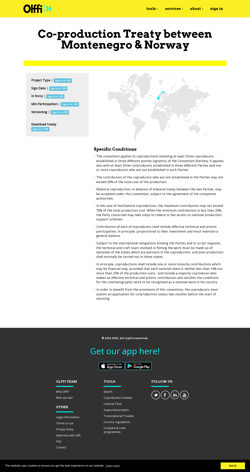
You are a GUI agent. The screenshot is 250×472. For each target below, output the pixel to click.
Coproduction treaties (118, 398)
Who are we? (64, 398)
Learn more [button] (112, 465)
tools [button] (152, 9)
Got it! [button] (232, 465)
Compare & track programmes (115, 430)
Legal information (68, 417)
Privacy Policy (64, 429)
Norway (166, 44)
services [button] (174, 9)
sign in (216, 9)
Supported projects (116, 410)
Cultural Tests (113, 404)
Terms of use (64, 423)
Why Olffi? (62, 392)
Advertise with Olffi (68, 435)
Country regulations (117, 422)
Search (108, 392)
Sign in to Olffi (63, 80)
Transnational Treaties (119, 416)
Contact (61, 447)
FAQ (58, 441)
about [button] (196, 9)
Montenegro (96, 44)
